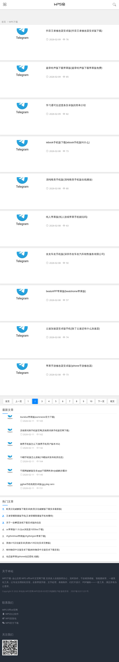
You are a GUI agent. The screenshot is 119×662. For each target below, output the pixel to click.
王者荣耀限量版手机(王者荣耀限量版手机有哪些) (29, 515)
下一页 (101, 401)
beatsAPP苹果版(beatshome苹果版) (66, 291)
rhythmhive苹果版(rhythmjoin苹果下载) (26, 536)
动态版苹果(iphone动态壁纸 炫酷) (22, 556)
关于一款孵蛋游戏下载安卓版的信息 (23, 522)
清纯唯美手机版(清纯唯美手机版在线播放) (69, 179)
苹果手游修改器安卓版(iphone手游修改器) (69, 365)
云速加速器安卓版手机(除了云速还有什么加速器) (73, 328)
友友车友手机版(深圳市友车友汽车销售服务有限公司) (75, 254)
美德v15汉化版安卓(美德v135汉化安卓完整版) (28, 542)
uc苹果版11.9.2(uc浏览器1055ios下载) (25, 529)
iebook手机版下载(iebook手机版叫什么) (68, 142)
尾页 (112, 401)
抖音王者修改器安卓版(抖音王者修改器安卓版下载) (74, 30)
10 (91, 401)
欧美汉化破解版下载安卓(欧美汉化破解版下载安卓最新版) (34, 508)
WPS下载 (13, 21)
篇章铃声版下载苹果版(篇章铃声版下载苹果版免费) (74, 68)
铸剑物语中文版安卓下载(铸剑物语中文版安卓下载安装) (33, 549)
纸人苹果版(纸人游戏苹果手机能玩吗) (66, 217)
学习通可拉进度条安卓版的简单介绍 (66, 105)
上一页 (18, 401)
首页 (4, 21)
